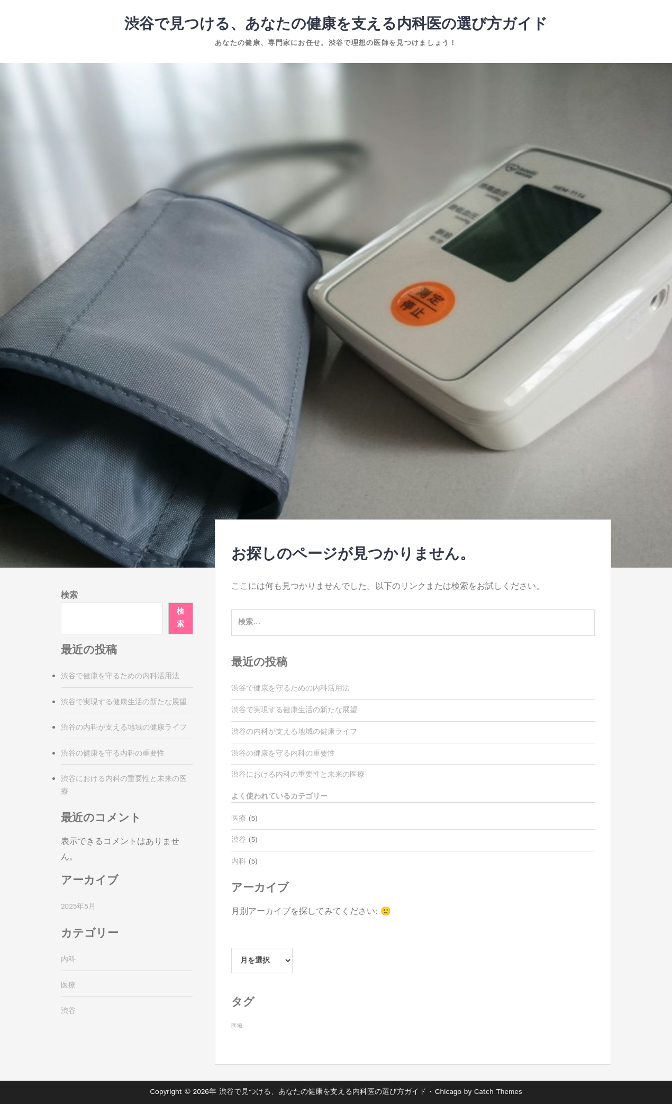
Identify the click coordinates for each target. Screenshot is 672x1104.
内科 (238, 861)
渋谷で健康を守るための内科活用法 (290, 688)
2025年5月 (78, 906)
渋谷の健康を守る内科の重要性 (283, 753)
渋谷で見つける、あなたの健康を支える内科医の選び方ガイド (336, 24)
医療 (238, 818)
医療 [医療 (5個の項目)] (237, 1026)
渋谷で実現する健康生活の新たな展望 (294, 710)
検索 (69, 595)
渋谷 (238, 839)
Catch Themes (498, 1092)
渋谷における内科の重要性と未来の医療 (298, 774)
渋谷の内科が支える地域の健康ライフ (294, 731)
